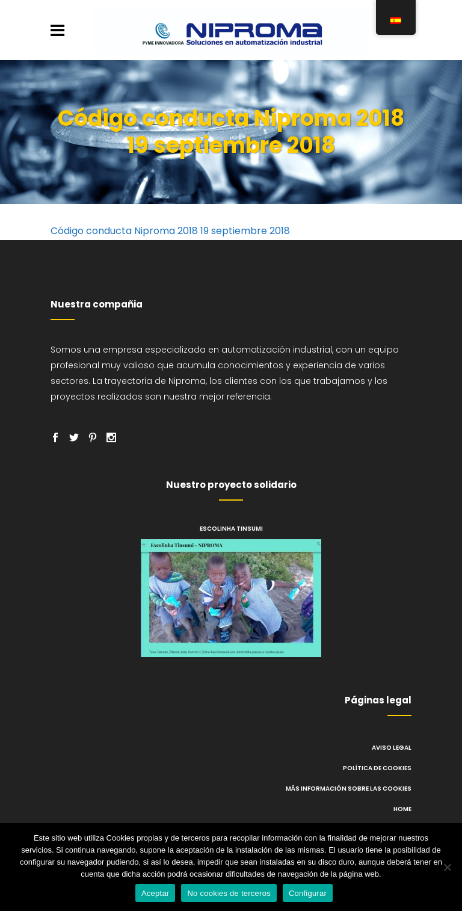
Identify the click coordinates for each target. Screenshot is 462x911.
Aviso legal (391, 747)
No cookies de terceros (228, 893)
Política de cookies (377, 768)
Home (402, 809)
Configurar (308, 893)
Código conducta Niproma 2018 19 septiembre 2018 (170, 231)
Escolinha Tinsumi (231, 528)
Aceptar (155, 893)
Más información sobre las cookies (348, 788)
